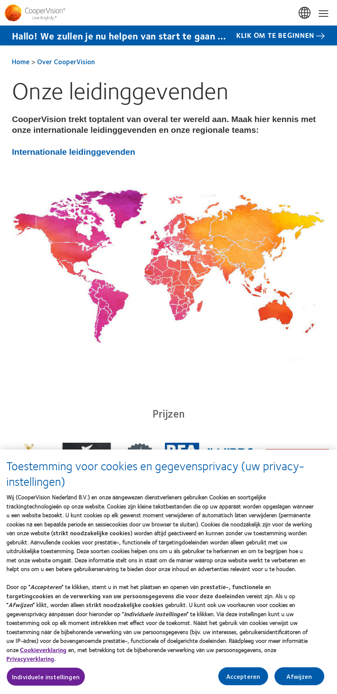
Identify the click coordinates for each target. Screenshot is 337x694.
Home (20, 61)
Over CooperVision (66, 61)
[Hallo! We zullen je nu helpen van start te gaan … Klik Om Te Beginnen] (168, 35)
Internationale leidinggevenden (73, 151)
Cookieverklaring (43, 653)
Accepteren (243, 680)
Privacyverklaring (30, 662)
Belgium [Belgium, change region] (305, 13)
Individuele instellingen (46, 680)
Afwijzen (299, 680)
